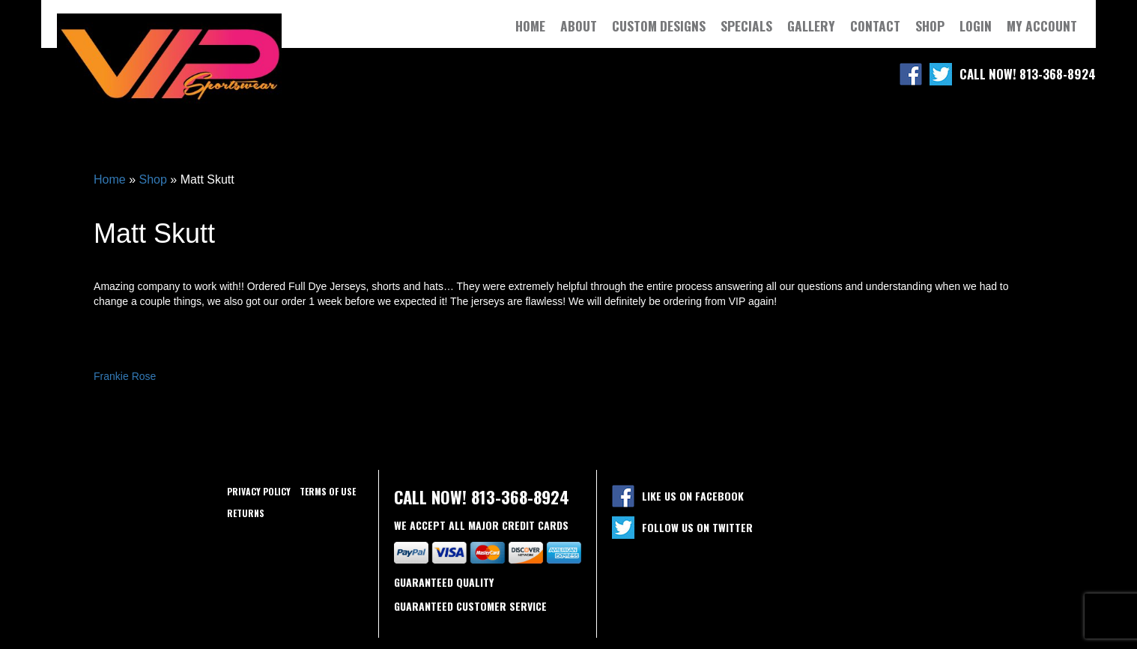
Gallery (811, 25)
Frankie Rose (125, 376)
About (578, 25)
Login (975, 25)
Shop (930, 25)
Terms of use (328, 491)
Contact (875, 25)
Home (530, 25)
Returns (245, 513)
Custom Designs (659, 25)
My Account (1042, 25)
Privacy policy (259, 491)
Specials (746, 25)
